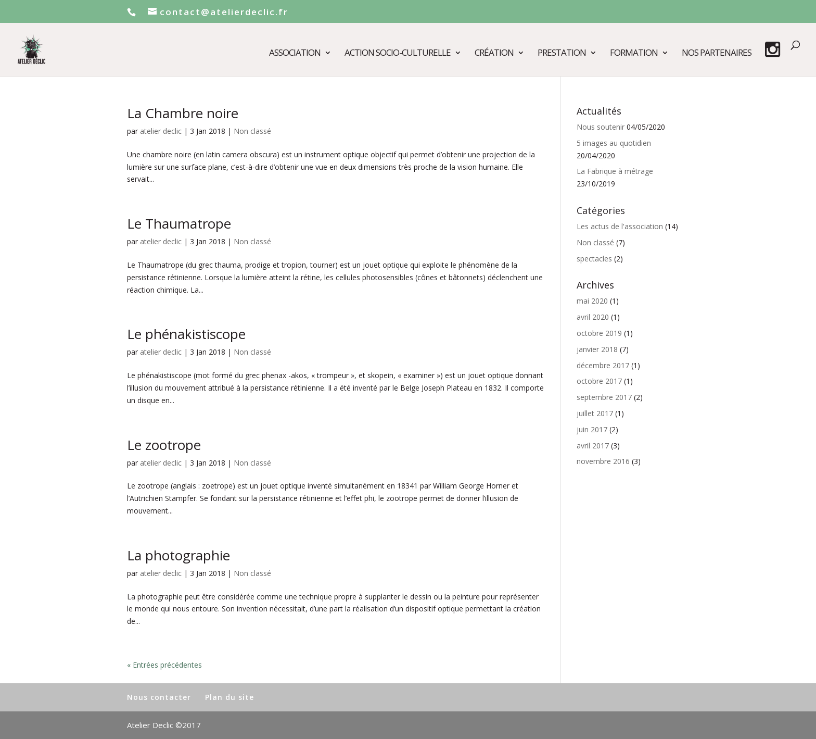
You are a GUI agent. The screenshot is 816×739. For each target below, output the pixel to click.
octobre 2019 (599, 333)
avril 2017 (593, 445)
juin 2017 (592, 429)
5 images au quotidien (614, 143)
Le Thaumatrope (179, 223)
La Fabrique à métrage (615, 171)
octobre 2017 (599, 381)
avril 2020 (593, 317)
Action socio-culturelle (398, 53)
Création (494, 53)
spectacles (594, 259)
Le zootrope (164, 444)
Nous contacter (159, 697)
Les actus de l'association (620, 226)
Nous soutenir (600, 127)
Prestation (562, 53)
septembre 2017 (604, 397)
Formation (634, 53)
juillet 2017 (595, 413)
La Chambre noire (182, 113)
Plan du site (229, 697)
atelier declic (161, 131)
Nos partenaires (716, 53)
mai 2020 (592, 301)
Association (295, 53)
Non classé (252, 131)
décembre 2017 (603, 365)
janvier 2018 (597, 349)
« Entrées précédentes (164, 665)
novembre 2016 (603, 461)
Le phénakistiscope (186, 333)
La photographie (178, 555)
